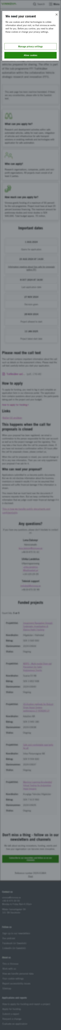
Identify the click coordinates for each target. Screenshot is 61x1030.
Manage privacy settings (30, 46)
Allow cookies (30, 55)
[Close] (56, 14)
